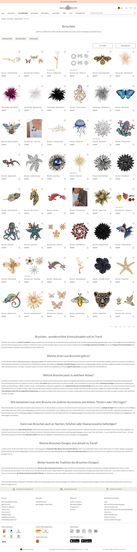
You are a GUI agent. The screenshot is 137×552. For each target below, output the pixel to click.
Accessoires (23, 13)
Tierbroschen (91, 364)
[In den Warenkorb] (19, 76)
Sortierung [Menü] (125, 46)
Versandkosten (73, 549)
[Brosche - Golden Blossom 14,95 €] (34, 304)
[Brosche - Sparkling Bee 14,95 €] (80, 304)
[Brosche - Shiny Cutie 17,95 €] (34, 201)
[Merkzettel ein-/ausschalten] (19, 52)
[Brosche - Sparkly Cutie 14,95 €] (11, 304)
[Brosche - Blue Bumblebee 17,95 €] (11, 132)
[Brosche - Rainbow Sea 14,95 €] (57, 270)
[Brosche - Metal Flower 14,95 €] (11, 270)
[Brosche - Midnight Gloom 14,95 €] (103, 270)
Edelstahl (45, 13)
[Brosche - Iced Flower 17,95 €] (103, 132)
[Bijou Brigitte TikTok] (72, 531)
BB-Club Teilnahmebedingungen (114, 504)
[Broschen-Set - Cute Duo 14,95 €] (125, 304)
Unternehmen (74, 507)
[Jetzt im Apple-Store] (75, 540)
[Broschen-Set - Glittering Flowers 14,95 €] (57, 235)
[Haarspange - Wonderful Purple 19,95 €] (11, 98)
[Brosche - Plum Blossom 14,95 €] (80, 235)
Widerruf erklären (109, 517)
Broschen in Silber (37, 361)
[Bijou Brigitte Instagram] (78, 531)
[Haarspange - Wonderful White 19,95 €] (34, 98)
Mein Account (5, 512)
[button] (126, 8)
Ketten (29, 413)
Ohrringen (23, 413)
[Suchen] (135, 13)
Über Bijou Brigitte (76, 504)
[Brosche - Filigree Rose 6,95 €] (57, 64)
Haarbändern (84, 434)
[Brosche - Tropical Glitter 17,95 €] (125, 132)
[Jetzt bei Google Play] (86, 540)
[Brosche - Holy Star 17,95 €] (80, 167)
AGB (105, 502)
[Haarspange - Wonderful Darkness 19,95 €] (57, 98)
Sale (71, 13)
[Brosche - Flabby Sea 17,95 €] (80, 132)
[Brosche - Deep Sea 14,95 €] (11, 235)
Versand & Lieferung (7, 507)
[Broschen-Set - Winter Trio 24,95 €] (80, 64)
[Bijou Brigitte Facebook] (84, 531)
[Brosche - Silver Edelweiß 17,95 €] (103, 167)
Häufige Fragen (6, 514)
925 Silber (34, 13)
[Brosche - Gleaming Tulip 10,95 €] (11, 64)
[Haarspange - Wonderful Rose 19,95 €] (125, 64)
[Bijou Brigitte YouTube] (96, 531)
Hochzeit (56, 13)
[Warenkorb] (135, 8)
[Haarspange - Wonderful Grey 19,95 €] (103, 98)
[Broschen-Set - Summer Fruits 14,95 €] (125, 201)
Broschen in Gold (23, 361)
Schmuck (11, 13)
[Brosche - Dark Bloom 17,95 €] (125, 167)
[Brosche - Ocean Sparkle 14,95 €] (125, 235)
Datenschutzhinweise (111, 507)
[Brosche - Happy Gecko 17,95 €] (11, 167)
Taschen (79, 432)
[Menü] (103, 45)
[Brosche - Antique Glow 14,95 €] (80, 201)
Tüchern (37, 413)
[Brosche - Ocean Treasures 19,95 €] (80, 98)
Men (64, 13)
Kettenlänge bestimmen (9, 519)
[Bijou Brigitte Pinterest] (90, 531)
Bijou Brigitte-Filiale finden (44, 504)
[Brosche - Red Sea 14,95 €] (57, 201)
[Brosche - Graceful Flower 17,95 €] (57, 132)
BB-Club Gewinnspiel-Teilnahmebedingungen (118, 509)
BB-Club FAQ (5, 504)
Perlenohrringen (77, 413)
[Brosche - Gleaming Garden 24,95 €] (103, 64)
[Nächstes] (133, 326)
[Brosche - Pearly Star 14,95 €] (125, 270)
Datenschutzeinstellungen (112, 519)
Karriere (72, 509)
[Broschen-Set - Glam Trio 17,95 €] (34, 132)
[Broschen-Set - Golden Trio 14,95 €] (57, 304)
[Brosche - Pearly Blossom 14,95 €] (80, 270)
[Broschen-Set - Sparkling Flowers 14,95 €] (34, 270)
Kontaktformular (41, 502)
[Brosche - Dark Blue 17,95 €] (57, 167)
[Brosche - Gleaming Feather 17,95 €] (11, 201)
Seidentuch (127, 413)
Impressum (107, 512)
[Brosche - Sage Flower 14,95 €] (103, 201)
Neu (2, 13)
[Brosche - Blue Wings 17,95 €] (125, 98)
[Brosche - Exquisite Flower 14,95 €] (103, 235)
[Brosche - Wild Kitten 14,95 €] (103, 304)
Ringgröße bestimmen (8, 517)
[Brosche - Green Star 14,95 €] (34, 235)
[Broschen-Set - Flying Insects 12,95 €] (34, 64)
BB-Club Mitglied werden (9, 502)
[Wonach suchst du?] (113, 13)
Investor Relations (76, 502)
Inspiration (80, 13)
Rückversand (5, 509)
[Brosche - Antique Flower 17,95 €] (34, 167)
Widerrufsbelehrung (110, 514)
